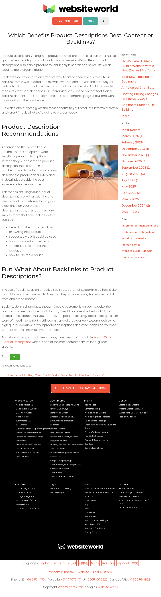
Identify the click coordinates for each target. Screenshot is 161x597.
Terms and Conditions (95, 528)
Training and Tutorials (129, 496)
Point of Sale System (59, 412)
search (104, 21)
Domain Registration (25, 488)
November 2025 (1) (135, 155)
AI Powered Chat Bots (137, 87)
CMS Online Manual (25, 448)
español (123, 563)
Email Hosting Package (95, 420)
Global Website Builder (26, 408)
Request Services (126, 488)
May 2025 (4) (130, 186)
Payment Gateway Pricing (97, 440)
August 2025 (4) (133, 174)
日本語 (83, 563)
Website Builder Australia (95, 572)
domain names (131, 244)
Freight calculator (58, 440)
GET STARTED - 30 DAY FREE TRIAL (80, 388)
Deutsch (59, 563)
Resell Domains (22, 504)
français (108, 563)
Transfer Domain (23, 492)
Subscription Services (59, 468)
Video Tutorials (22, 416)
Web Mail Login (57, 492)
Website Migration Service (131, 408)
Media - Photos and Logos (96, 520)
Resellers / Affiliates (127, 416)
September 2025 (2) (136, 167)
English (45, 563)
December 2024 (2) (135, 205)
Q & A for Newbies (24, 412)
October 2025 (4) (133, 161)
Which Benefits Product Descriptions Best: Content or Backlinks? (69, 375)
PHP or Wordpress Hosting (96, 432)
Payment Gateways (59, 408)
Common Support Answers (131, 492)
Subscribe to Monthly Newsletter (133, 412)
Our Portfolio (90, 512)
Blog (30, 375)
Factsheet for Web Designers (28, 444)
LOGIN (90, 21)
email (125, 238)
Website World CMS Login (61, 488)
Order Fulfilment (57, 448)
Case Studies (90, 500)
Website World (108, 587)
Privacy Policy (91, 532)
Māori (95, 563)
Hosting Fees (90, 405)
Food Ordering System (60, 432)
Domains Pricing (92, 408)
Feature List (21, 440)
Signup (123, 400)
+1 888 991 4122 (139, 579)
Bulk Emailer (21, 424)
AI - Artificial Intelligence (27, 452)
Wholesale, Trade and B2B (62, 416)
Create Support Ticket (129, 507)
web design (129, 231)
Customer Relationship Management (33, 428)
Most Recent (130, 130)
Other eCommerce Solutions (63, 476)
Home (10, 375)
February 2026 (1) (133, 142)
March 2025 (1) (131, 199)
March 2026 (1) (132, 136)
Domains (20, 484)
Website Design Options (95, 412)
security (127, 257)
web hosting (146, 231)
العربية (72, 563)
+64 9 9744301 (35, 579)
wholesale (140, 257)
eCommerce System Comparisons (65, 464)
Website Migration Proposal (97, 416)
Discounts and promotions (62, 420)
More (125, 116)
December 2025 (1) (135, 149)
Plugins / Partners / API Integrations (66, 444)
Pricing (88, 400)
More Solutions (22, 456)
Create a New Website (129, 405)
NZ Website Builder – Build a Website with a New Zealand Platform (138, 65)
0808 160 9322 (97, 579)
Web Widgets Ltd (70, 587)
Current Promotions (94, 448)
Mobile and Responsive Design (29, 436)
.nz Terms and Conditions (27, 508)
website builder (131, 250)
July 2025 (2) (130, 180)
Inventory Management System (64, 452)
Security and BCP (92, 524)
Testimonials (90, 516)
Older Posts (130, 211)
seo (15, 356)
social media (138, 238)
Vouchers (54, 424)
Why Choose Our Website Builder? (100, 488)
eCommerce (130, 225)
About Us (21, 375)
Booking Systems (57, 428)
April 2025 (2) (131, 193)
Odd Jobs (89, 444)
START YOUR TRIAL (67, 21)
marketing (145, 225)
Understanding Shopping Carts (64, 405)
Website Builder (24, 400)
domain (147, 250)
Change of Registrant (25, 496)
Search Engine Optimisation (28, 432)
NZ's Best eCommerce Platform (99, 492)
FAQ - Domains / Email (26, 500)
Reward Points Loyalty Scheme (64, 436)
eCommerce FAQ (23, 420)
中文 (135, 563)
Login (53, 484)
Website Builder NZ (24, 405)
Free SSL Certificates (94, 436)
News (87, 508)
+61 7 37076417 (70, 579)
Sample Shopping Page (61, 460)
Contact (123, 484)
